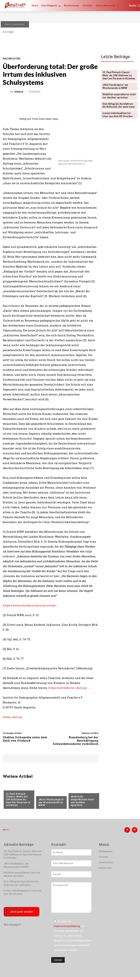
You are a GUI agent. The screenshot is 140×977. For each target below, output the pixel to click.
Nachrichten (18, 24)
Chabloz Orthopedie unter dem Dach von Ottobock (25, 738)
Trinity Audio (38, 119)
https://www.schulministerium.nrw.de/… (30, 605)
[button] (134, 5)
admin (18, 91)
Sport (42, 793)
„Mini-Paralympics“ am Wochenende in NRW (51, 802)
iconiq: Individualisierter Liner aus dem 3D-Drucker (117, 115)
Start (7, 24)
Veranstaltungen (82, 791)
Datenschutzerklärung (67, 926)
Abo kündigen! (12, 924)
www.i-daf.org (12, 717)
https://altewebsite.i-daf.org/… (68, 688)
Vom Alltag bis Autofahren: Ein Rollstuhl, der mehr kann (118, 105)
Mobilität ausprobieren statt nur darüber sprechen (82, 801)
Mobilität (12, 788)
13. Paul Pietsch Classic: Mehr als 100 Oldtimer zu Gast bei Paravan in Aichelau (18, 799)
